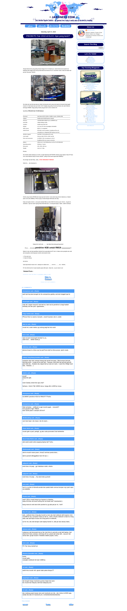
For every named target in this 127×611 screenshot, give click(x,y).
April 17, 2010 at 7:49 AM (31, 479)
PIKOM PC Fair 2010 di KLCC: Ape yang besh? (48, 36)
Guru (24, 334)
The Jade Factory (91, 113)
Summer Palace (91, 112)
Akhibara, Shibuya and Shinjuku (91, 90)
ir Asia (91, 57)
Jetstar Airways (91, 58)
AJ (23, 567)
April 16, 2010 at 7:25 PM (31, 330)
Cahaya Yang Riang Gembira (31, 357)
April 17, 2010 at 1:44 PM (31, 548)
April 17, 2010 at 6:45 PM (31, 597)
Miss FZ (25, 512)
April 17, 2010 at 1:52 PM (31, 562)
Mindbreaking (27, 418)
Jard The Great (91, 30)
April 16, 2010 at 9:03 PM (31, 388)
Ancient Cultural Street (91, 121)
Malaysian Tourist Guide (91, 88)
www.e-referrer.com (90, 125)
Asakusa (91, 89)
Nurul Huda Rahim (28, 439)
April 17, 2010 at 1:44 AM (31, 458)
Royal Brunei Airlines (91, 60)
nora (24, 484)
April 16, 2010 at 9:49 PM (31, 413)
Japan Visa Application (91, 83)
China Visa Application (91, 105)
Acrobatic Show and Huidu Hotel (91, 108)
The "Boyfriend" (91, 117)
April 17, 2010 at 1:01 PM (31, 538)
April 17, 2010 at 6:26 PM (31, 585)
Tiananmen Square (90, 109)
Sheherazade (27, 449)
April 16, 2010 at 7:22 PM (31, 309)
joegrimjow (26, 578)
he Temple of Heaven (91, 118)
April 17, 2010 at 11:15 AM (31, 524)
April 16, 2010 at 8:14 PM (31, 368)
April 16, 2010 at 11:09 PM (31, 423)
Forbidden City (91, 110)
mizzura (25, 529)
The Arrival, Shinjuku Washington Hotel (91, 84)
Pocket (25, 496)
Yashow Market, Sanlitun (91, 120)
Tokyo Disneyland (91, 87)
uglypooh (26, 463)
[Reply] (37, 291)
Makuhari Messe (91, 85)
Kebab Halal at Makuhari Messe (91, 86)
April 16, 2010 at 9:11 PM (31, 399)
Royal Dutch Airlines (91, 61)
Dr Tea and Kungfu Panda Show (91, 116)
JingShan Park (91, 119)
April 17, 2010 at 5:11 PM (31, 573)
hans (24, 543)
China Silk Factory (90, 111)
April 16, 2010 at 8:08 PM (31, 352)
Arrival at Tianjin (91, 106)
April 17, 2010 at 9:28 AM (31, 491)
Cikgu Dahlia (27, 313)
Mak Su (25, 324)
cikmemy (25, 347)
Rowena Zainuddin (28, 553)
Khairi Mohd (26, 428)
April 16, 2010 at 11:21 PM (31, 444)
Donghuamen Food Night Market (91, 115)
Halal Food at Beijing (91, 107)
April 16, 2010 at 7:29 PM (31, 342)
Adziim (25, 373)
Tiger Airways (91, 62)
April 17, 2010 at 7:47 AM (31, 468)
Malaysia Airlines (91, 59)
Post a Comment (26, 601)
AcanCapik (26, 301)
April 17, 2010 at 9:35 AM (31, 507)
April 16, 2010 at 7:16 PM (31, 296)
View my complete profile (84, 38)
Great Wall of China (91, 114)
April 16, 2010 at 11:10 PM (31, 434)
